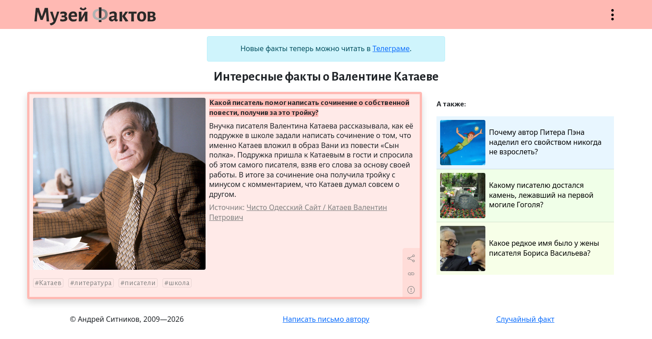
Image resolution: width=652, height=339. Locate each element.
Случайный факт (525, 319)
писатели (140, 283)
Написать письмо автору (326, 319)
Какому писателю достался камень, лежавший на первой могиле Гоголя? (517, 195)
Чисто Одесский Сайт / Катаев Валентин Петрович (298, 212)
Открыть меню (612, 19)
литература (93, 283)
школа (179, 283)
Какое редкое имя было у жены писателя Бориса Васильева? (519, 248)
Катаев (50, 283)
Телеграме (391, 48)
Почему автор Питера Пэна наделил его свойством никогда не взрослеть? (521, 142)
